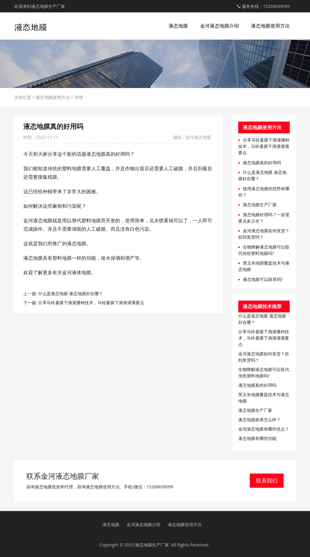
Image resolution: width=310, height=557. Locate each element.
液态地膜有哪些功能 (257, 438)
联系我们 (267, 480)
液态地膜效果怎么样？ (259, 419)
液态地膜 (178, 25)
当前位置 (22, 97)
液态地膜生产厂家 (260, 204)
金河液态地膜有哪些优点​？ (263, 429)
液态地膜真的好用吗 (262, 162)
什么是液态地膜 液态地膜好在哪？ (70, 293)
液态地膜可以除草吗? (263, 279)
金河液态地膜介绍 (219, 25)
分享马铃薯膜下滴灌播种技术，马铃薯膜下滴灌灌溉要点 (91, 302)
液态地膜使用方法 (270, 25)
